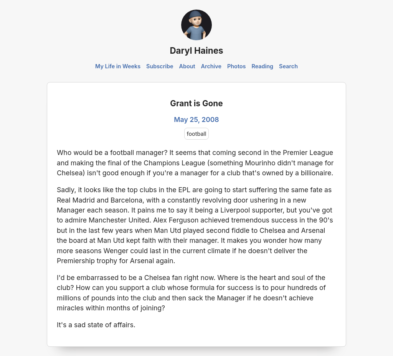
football (196, 133)
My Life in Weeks (117, 66)
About (187, 66)
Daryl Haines (196, 50)
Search (288, 66)
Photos (236, 66)
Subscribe (159, 66)
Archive (211, 66)
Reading (262, 66)
